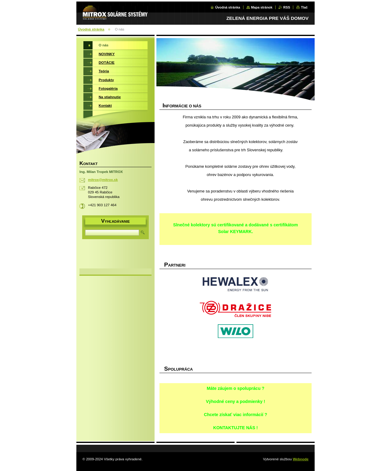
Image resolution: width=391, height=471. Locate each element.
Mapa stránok (261, 7)
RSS (286, 7)
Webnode (301, 459)
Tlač (304, 7)
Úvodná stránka (227, 7)
